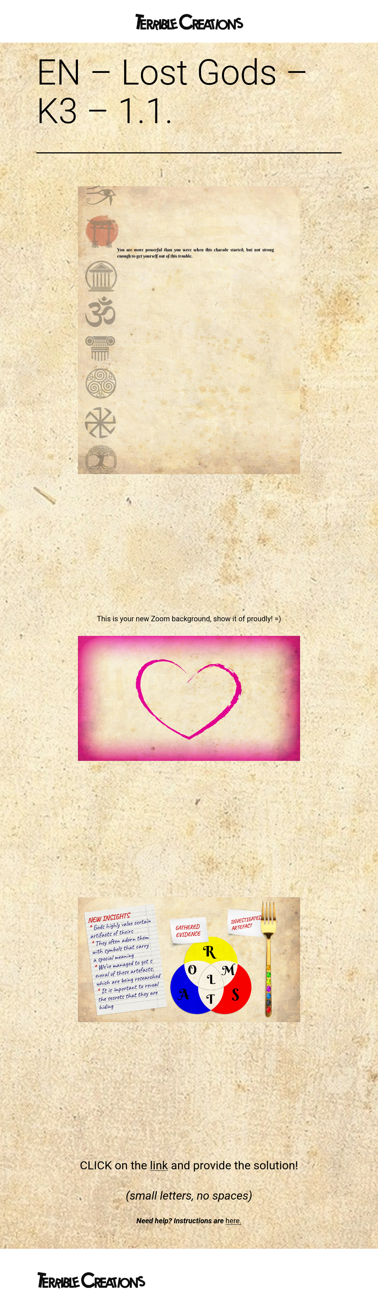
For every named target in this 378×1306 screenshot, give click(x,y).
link (159, 1165)
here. (233, 1220)
